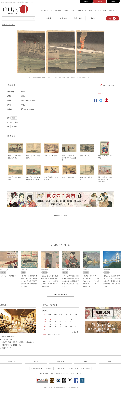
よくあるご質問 (100, 10)
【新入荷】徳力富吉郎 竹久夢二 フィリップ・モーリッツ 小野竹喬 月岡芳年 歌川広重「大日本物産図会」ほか (29, 282)
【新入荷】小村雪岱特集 (8, 276)
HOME (86, 1)
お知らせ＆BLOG (46, 10)
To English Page (107, 85)
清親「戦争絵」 (85, 156)
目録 (90, 10)
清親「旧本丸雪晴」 (51, 156)
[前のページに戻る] (8, 25)
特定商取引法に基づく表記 (65, 374)
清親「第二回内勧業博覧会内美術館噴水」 (33, 180)
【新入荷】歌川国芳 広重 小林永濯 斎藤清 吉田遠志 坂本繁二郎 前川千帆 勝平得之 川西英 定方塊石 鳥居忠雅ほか (70, 282)
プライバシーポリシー (45, 374)
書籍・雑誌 (78, 18)
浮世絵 (48, 18)
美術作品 (63, 18)
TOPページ (11, 362)
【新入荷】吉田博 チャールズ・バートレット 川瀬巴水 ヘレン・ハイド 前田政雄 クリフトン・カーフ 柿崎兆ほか (91, 282)
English (113, 1)
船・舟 (14, 126)
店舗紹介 (58, 10)
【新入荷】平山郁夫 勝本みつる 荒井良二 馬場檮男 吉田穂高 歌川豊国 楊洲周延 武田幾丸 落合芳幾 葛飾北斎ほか (112, 282)
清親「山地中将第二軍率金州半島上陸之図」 (69, 158)
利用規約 (80, 374)
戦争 (16, 122)
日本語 (100, 1)
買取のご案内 (69, 10)
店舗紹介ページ (5, 348)
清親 (23, 96)
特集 (93, 18)
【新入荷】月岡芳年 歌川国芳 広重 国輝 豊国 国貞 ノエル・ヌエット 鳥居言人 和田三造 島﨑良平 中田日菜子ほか (50, 282)
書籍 (85, 362)
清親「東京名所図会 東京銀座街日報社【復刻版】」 (105, 180)
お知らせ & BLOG (60, 245)
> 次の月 (75, 333)
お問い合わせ (113, 10)
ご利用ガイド (81, 10)
